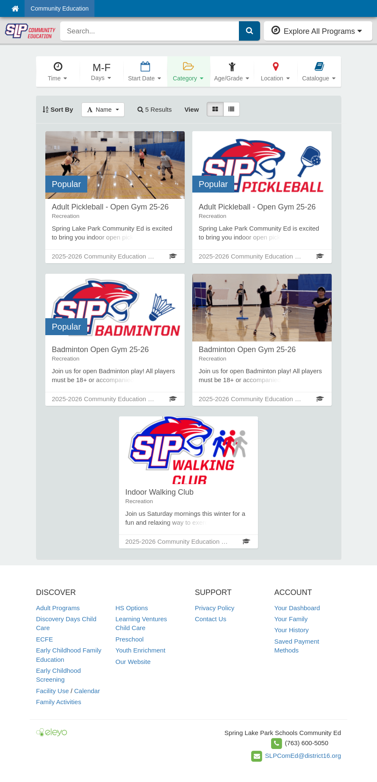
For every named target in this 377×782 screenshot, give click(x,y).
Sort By (57, 109)
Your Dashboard (297, 607)
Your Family (291, 618)
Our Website (133, 661)
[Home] (15, 8)
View (191, 109)
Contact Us (210, 618)
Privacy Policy (214, 607)
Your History (291, 629)
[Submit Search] (249, 31)
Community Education (59, 8)
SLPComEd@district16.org (303, 755)
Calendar (87, 690)
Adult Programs (58, 607)
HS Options (132, 607)
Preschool (130, 639)
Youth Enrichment (141, 650)
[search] (149, 31)
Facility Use (52, 690)
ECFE (44, 639)
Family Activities (58, 701)
